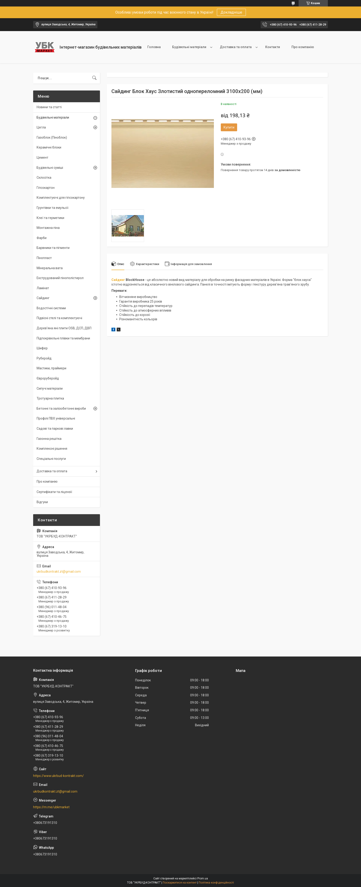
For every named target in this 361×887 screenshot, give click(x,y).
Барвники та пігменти (53, 248)
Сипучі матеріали (50, 388)
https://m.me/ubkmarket (51, 807)
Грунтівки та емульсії (52, 208)
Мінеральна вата (50, 268)
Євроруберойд (48, 378)
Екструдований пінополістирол (60, 278)
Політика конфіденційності (216, 882)
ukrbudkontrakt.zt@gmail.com (59, 571)
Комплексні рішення (52, 448)
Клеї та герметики (50, 218)
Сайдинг (118, 280)
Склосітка (44, 177)
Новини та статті (49, 107)
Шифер (42, 348)
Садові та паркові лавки (55, 428)
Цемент (42, 157)
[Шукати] (94, 78)
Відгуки (42, 502)
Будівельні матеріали (189, 47)
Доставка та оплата (236, 47)
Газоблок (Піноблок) (52, 137)
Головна (154, 47)
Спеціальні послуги (51, 459)
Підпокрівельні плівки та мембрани (63, 338)
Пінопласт (44, 258)
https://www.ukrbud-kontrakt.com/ (58, 776)
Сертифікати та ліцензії (54, 492)
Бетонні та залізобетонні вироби (61, 408)
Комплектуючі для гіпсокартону (61, 197)
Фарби (42, 238)
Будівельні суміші (50, 167)
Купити (229, 127)
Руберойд (44, 358)
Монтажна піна (48, 228)
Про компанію (302, 47)
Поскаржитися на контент (180, 882)
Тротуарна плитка (50, 398)
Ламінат (43, 288)
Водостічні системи (51, 308)
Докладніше (231, 12)
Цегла (41, 127)
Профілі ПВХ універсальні (56, 418)
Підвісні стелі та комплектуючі (59, 318)
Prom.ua (202, 878)
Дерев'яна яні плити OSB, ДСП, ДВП (64, 328)
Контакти (272, 47)
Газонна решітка (49, 439)
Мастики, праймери (51, 368)
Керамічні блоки (49, 147)
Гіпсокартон (46, 188)
